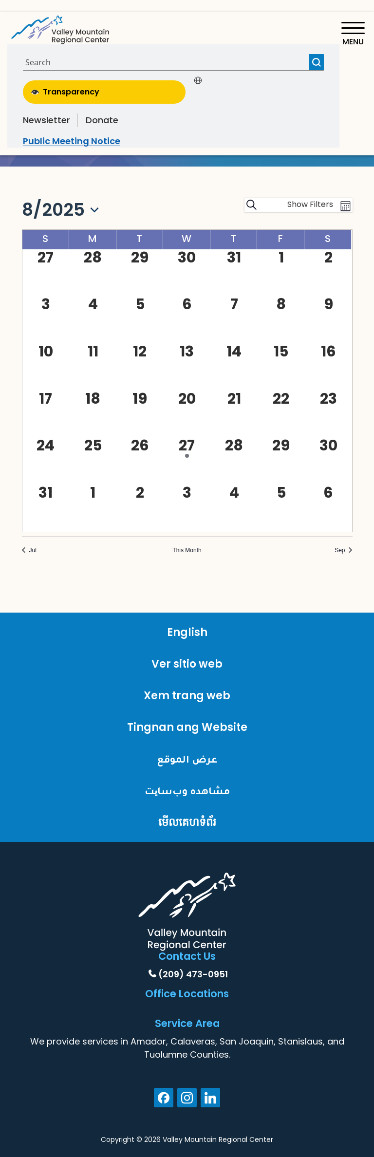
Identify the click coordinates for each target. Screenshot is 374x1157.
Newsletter (46, 120)
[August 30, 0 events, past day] (328, 445)
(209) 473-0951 (193, 974)
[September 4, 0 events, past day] (234, 493)
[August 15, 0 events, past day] (281, 351)
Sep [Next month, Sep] (343, 550)
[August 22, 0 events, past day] (281, 399)
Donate (102, 120)
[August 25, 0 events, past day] (92, 445)
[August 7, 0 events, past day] (234, 304)
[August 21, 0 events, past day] (234, 399)
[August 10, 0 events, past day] (46, 351)
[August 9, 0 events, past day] (328, 304)
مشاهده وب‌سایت (187, 790)
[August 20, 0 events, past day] (187, 399)
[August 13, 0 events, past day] (187, 351)
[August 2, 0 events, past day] (328, 257)
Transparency (65, 91)
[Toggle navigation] (353, 34)
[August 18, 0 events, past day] (92, 399)
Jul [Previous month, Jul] (29, 550)
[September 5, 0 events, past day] (281, 493)
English (187, 632)
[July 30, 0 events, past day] (187, 257)
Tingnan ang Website (187, 727)
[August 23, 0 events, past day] (328, 399)
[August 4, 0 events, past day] (92, 304)
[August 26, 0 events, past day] (140, 445)
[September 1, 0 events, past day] (92, 493)
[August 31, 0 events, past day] (46, 493)
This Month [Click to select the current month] (186, 550)
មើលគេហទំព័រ (187, 822)
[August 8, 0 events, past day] (281, 304)
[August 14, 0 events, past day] (234, 351)
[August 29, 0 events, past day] (281, 445)
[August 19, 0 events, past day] (140, 399)
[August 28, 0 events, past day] (234, 445)
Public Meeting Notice (71, 141)
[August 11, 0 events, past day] (92, 351)
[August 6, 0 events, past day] (187, 304)
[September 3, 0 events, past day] (187, 493)
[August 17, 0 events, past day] (46, 399)
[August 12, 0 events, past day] (140, 351)
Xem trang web (187, 695)
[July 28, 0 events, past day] (92, 257)
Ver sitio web (187, 664)
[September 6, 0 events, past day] (328, 493)
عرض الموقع (187, 758)
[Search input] (167, 62)
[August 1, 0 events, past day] (281, 257)
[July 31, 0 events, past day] (234, 257)
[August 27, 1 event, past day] (187, 447)
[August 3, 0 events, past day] (46, 304)
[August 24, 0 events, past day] (46, 445)
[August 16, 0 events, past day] (328, 351)
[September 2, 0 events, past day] (140, 493)
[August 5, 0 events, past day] (140, 304)
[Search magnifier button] (316, 62)
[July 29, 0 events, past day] (140, 257)
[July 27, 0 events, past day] (46, 257)
